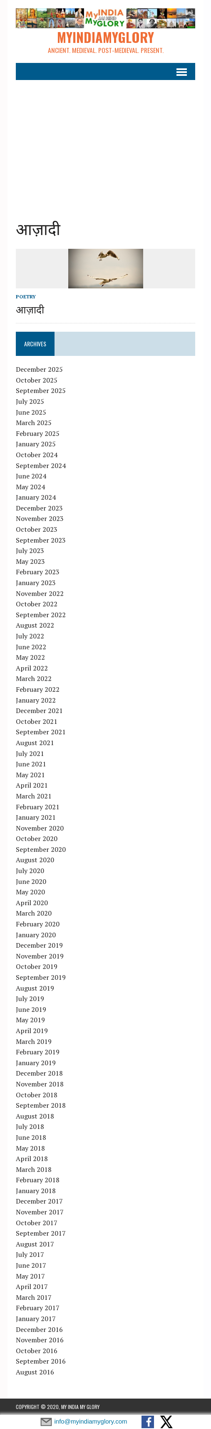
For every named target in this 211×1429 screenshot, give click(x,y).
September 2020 (41, 849)
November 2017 (40, 1211)
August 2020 (35, 860)
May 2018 (30, 1148)
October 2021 (36, 721)
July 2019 (30, 998)
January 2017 (36, 1318)
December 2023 (39, 508)
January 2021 (36, 817)
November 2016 (40, 1339)
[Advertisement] (105, 143)
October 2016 (36, 1350)
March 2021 (34, 796)
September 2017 (41, 1233)
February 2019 (38, 1051)
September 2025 (41, 390)
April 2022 (32, 668)
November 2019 (40, 956)
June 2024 (31, 476)
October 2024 (36, 454)
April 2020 (32, 902)
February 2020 (38, 923)
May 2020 (30, 891)
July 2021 (30, 753)
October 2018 (36, 1094)
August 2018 (35, 1116)
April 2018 (32, 1158)
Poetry (26, 296)
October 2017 (36, 1222)
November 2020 (40, 828)
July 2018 (30, 1126)
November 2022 (40, 593)
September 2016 (41, 1361)
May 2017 (30, 1276)
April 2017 (32, 1286)
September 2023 (41, 540)
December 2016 (39, 1329)
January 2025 (36, 443)
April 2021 (32, 785)
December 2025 (39, 369)
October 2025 (36, 380)
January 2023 (36, 582)
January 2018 (36, 1190)
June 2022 (31, 646)
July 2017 (30, 1254)
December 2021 (39, 710)
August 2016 (35, 1371)
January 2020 (36, 934)
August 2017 (35, 1244)
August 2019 (35, 988)
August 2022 (35, 625)
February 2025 (38, 433)
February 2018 (38, 1179)
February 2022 (38, 689)
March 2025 (34, 422)
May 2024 (30, 486)
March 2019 (34, 1041)
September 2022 (41, 614)
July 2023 (30, 550)
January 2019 (36, 1062)
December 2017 (39, 1201)
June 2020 (31, 881)
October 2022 (36, 603)
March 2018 (34, 1169)
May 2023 (30, 561)
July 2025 (30, 401)
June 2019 (31, 1009)
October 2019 (36, 966)
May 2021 (30, 774)
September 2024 (41, 465)
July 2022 (30, 636)
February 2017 (38, 1307)
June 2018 (31, 1137)
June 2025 (31, 412)
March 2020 (34, 913)
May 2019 (30, 1019)
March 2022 (34, 678)
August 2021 (35, 742)
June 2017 (31, 1265)
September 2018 (41, 1105)
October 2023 (36, 529)
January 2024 (36, 497)
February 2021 (38, 806)
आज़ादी (30, 308)
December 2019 (39, 945)
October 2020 (36, 838)
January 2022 (36, 700)
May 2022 (30, 657)
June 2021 (31, 763)
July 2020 (30, 870)
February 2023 (38, 571)
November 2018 (40, 1084)
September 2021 (41, 731)
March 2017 (34, 1297)
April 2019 (32, 1030)
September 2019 (41, 977)
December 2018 (39, 1073)
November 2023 (40, 518)
